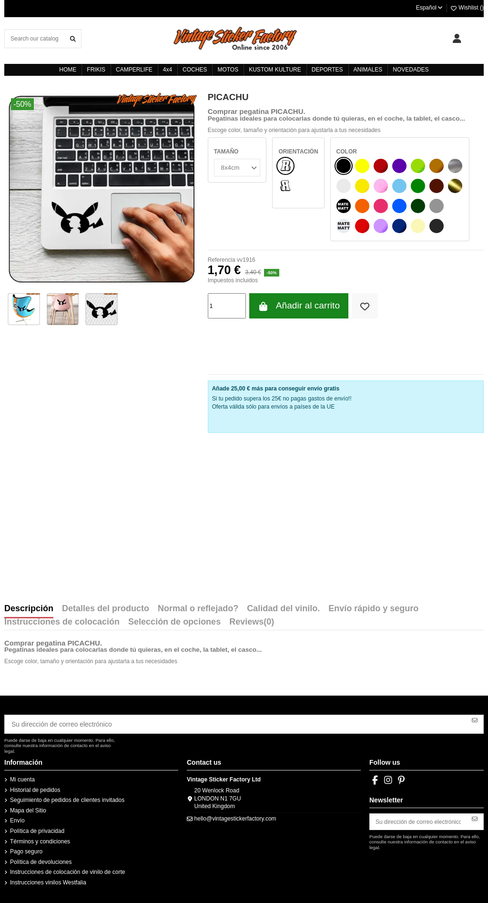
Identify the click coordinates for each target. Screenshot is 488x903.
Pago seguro (26, 849)
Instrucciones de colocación (62, 622)
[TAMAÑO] (236, 166)
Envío (17, 818)
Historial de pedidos (35, 787)
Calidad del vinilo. (283, 609)
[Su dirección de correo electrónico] (236, 722)
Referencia (221, 260)
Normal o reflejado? (198, 609)
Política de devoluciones (40, 859)
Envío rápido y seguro (373, 609)
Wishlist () (467, 7)
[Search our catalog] (72, 38)
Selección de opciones (174, 622)
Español (430, 7)
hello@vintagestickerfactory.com (235, 816)
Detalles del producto (105, 609)
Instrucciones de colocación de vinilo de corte (67, 869)
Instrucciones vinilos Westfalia (48, 880)
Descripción (28, 609)
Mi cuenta (22, 777)
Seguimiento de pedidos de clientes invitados (67, 797)
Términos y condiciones (40, 838)
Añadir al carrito (299, 305)
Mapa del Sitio (28, 808)
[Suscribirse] (474, 719)
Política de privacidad (37, 828)
